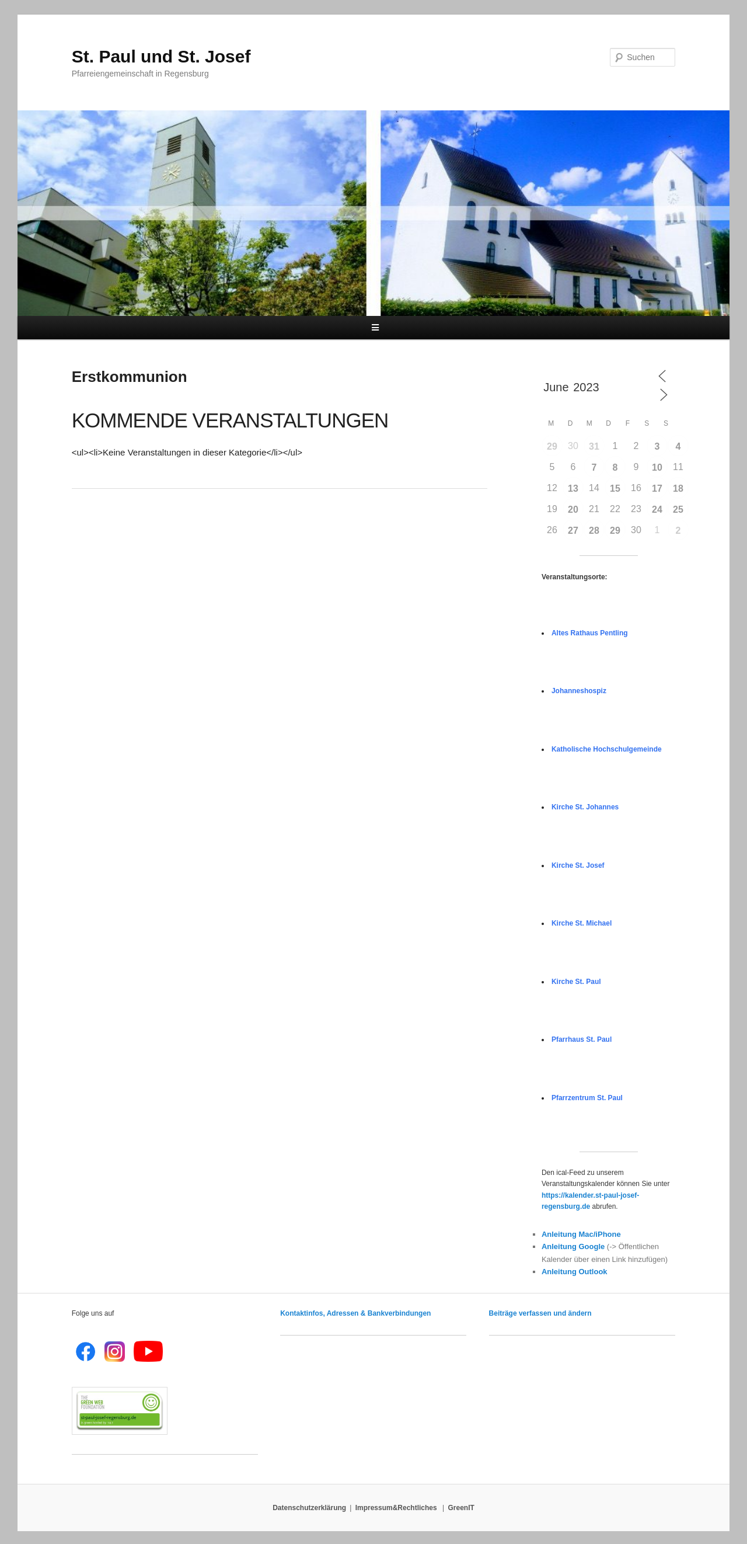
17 (657, 488)
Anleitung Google (573, 1246)
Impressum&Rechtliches (397, 1508)
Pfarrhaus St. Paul (581, 1039)
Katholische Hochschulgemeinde (606, 749)
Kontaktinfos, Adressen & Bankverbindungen (355, 1313)
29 (552, 446)
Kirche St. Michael (581, 923)
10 (657, 467)
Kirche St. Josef (578, 865)
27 (573, 530)
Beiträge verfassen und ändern (540, 1313)
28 (594, 530)
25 (678, 509)
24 (657, 509)
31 (594, 446)
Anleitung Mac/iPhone (581, 1234)
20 (573, 509)
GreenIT (461, 1508)
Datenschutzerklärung (309, 1508)
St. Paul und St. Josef (161, 56)
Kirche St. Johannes (585, 807)
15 (615, 488)
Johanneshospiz (578, 691)
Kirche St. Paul (576, 982)
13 (573, 488)
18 (678, 488)
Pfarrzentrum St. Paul (587, 1098)
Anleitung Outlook (575, 1271)
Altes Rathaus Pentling (589, 633)
